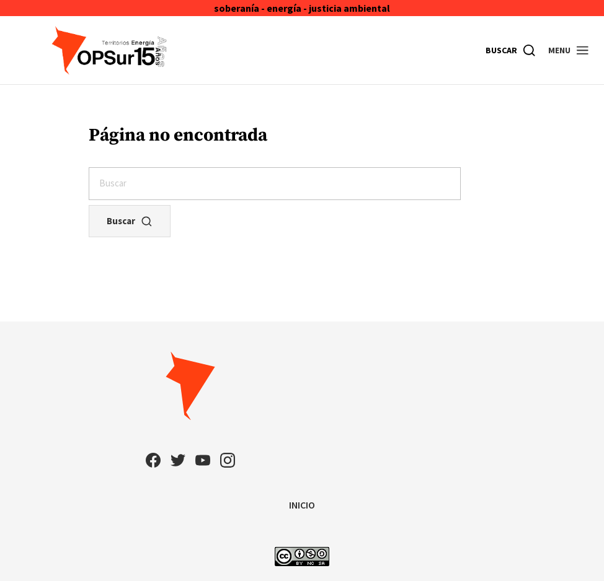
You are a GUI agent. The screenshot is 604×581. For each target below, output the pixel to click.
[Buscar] (511, 50)
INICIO (302, 505)
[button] (569, 50)
